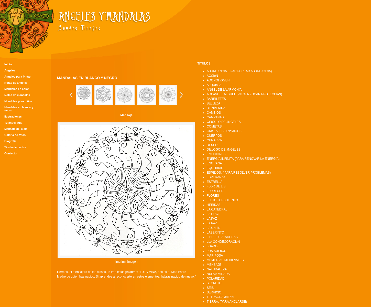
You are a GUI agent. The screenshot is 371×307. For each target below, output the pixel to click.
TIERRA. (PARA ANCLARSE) (227, 301)
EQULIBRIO (215, 168)
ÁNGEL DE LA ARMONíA (224, 89)
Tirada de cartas (15, 147)
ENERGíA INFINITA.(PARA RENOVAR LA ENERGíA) (243, 159)
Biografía (10, 141)
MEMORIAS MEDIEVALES (225, 260)
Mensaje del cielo (15, 128)
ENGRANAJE (216, 163)
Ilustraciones (13, 116)
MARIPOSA (215, 255)
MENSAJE (214, 265)
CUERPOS (214, 135)
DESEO (212, 145)
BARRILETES (216, 99)
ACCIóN (212, 76)
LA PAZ (212, 218)
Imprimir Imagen (126, 261)
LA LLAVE (214, 214)
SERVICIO (214, 292)
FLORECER (215, 191)
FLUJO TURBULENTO (222, 200)
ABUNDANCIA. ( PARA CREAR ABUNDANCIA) (239, 71)
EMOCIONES (216, 154)
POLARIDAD (215, 278)
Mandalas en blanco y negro (19, 109)
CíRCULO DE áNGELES (224, 122)
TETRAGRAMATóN (220, 297)
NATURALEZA (217, 269)
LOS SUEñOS (216, 251)
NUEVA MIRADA (218, 274)
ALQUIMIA (214, 85)
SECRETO (214, 283)
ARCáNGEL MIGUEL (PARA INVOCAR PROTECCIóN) (244, 94)
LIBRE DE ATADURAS (222, 237)
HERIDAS (213, 205)
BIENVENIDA (216, 108)
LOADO (212, 246)
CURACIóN (214, 140)
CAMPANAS (215, 117)
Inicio (8, 64)
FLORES (213, 195)
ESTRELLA (214, 182)
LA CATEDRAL (217, 209)
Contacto (10, 153)
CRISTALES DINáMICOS (224, 131)
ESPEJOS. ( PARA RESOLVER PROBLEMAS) (239, 172)
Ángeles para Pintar (17, 76)
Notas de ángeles (15, 82)
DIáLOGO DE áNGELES (224, 149)
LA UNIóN (213, 228)
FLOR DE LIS (216, 186)
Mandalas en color (16, 88)
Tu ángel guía (13, 122)
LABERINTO (215, 232)
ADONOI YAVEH (218, 80)
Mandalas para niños (18, 101)
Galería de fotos (15, 134)
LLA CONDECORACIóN (223, 242)
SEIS (210, 288)
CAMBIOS (214, 112)
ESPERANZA (216, 177)
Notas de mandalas (17, 95)
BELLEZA (213, 103)
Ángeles (9, 70)
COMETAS (214, 126)
